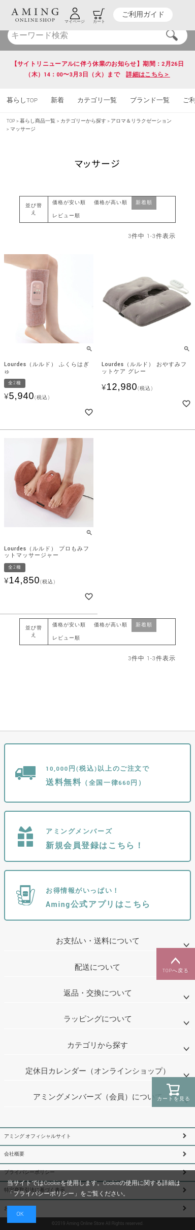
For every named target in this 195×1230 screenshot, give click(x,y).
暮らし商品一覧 (37, 121)
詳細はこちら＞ (148, 74)
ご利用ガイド (143, 14)
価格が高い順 (110, 203)
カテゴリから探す (97, 1045)
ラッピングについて (97, 1019)
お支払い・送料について (98, 941)
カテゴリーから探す (83, 121)
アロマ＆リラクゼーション (141, 121)
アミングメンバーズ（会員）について (97, 1097)
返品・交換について (97, 993)
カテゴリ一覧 (97, 100)
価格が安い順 (69, 203)
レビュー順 (66, 216)
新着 (57, 100)
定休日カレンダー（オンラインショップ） (97, 1071)
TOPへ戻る (175, 964)
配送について (97, 967)
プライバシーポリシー (43, 1194)
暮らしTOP (22, 100)
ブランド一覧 (150, 100)
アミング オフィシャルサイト (37, 1136)
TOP (11, 121)
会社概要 (14, 1154)
